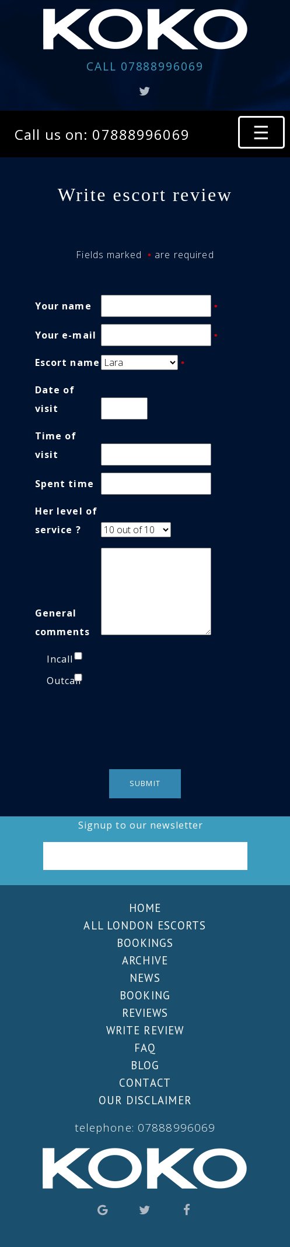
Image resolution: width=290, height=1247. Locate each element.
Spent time (64, 483)
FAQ (145, 1048)
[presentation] (144, 728)
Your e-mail (65, 335)
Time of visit (56, 445)
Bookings (145, 943)
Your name (63, 306)
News (145, 978)
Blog (145, 1065)
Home (145, 908)
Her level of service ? (66, 520)
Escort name (67, 362)
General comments (62, 622)
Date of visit (55, 399)
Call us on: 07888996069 (102, 134)
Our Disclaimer (145, 1100)
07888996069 (145, 66)
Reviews (145, 1013)
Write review (145, 1030)
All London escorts (144, 925)
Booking (145, 995)
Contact (145, 1083)
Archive (145, 960)
